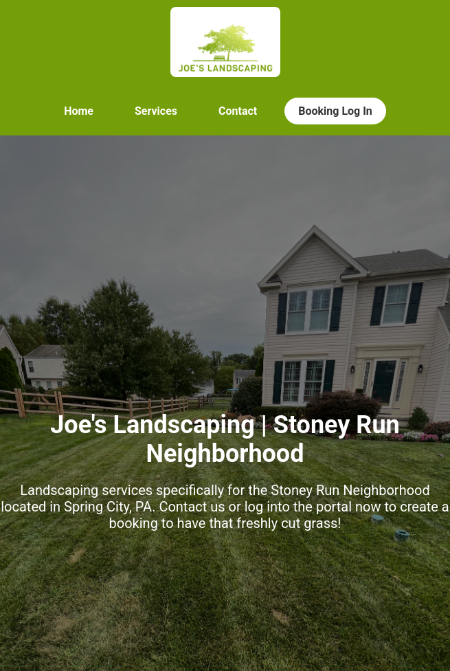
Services (156, 111)
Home (78, 111)
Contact (237, 111)
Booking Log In (335, 111)
